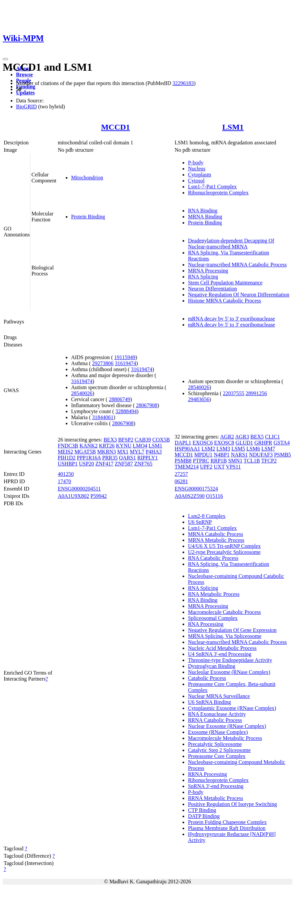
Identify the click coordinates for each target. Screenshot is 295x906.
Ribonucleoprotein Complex (218, 192)
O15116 (214, 496)
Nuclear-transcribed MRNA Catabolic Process (237, 264)
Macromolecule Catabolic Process (224, 612)
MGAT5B (85, 452)
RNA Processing (205, 624)
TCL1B (252, 461)
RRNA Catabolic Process (215, 720)
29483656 (198, 399)
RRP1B (219, 461)
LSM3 (223, 448)
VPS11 (233, 467)
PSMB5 (282, 455)
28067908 (147, 405)
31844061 (102, 417)
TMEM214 (187, 467)
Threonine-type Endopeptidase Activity (230, 660)
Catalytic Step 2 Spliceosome (219, 750)
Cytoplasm (199, 174)
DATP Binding (204, 816)
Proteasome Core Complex (216, 756)
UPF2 (206, 467)
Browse (24, 74)
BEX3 (110, 439)
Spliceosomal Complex (213, 618)
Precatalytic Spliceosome (215, 744)
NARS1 (239, 455)
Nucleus (196, 168)
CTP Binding (202, 810)
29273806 (102, 363)
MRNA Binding (205, 216)
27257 (181, 474)
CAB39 (143, 439)
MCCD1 (115, 127)
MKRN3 (106, 452)
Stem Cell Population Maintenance (225, 282)
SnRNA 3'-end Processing (215, 786)
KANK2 (88, 445)
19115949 (124, 357)
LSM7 (268, 448)
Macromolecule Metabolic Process (225, 738)
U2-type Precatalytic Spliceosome (224, 552)
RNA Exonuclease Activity (217, 714)
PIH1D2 (66, 458)
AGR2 (227, 436)
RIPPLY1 (147, 458)
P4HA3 (154, 452)
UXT (219, 467)
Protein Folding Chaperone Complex (227, 822)
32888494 (126, 411)
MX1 (122, 452)
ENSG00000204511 (79, 489)
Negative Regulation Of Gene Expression (232, 630)
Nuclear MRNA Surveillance (219, 696)
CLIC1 (272, 436)
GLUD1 (244, 442)
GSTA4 (282, 442)
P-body (195, 162)
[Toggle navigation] (5, 59)
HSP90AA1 (187, 448)
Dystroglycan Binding (211, 666)
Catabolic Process (207, 678)
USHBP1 (68, 464)
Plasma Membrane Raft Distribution (226, 828)
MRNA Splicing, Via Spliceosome (224, 636)
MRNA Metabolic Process (216, 540)
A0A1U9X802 (73, 496)
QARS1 (127, 458)
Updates (25, 92)
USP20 (86, 464)
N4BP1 (222, 455)
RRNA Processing (207, 774)
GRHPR (263, 442)
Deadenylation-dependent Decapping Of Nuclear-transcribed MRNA (231, 243)
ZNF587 (124, 464)
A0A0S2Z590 (190, 496)
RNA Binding (202, 210)
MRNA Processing (208, 270)
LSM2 (208, 448)
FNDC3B (68, 445)
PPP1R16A (89, 458)
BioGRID (26, 106)
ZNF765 (143, 464)
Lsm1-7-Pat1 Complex (212, 186)
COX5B (161, 439)
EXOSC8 (224, 442)
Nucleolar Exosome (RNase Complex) (229, 672)
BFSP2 (125, 439)
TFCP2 (269, 461)
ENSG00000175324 (196, 489)
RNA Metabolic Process (214, 594)
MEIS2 (65, 452)
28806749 (119, 399)
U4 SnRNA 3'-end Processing (219, 654)
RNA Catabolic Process (213, 558)
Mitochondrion (87, 177)
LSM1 (233, 127)
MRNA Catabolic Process (215, 534)
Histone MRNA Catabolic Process (224, 300)
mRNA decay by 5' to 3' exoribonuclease (231, 318)
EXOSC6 (203, 442)
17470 (64, 481)
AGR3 (242, 436)
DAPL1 (183, 442)
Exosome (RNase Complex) (218, 732)
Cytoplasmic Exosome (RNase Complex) (232, 708)
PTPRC (201, 461)
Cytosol (196, 180)
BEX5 (257, 436)
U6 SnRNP (200, 522)
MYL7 (137, 452)
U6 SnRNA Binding (209, 702)
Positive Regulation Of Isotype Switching (232, 804)
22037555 (233, 393)
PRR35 (109, 458)
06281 (181, 481)
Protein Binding (88, 216)
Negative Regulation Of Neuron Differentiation (238, 294)
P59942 (98, 496)
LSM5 (238, 448)
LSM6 (253, 448)
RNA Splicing (203, 276)
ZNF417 (104, 464)
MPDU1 (203, 455)
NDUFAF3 (261, 455)
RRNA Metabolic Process (215, 798)
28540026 (81, 393)
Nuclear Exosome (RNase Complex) (227, 726)
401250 (66, 474)
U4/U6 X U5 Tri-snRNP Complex (224, 546)
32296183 (183, 83)
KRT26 (106, 445)
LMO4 (140, 445)
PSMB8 (183, 461)
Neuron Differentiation (212, 288)
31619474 (125, 363)
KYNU (123, 445)
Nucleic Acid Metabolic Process (222, 648)
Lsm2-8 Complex (206, 516)
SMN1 (235, 461)
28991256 (256, 393)
